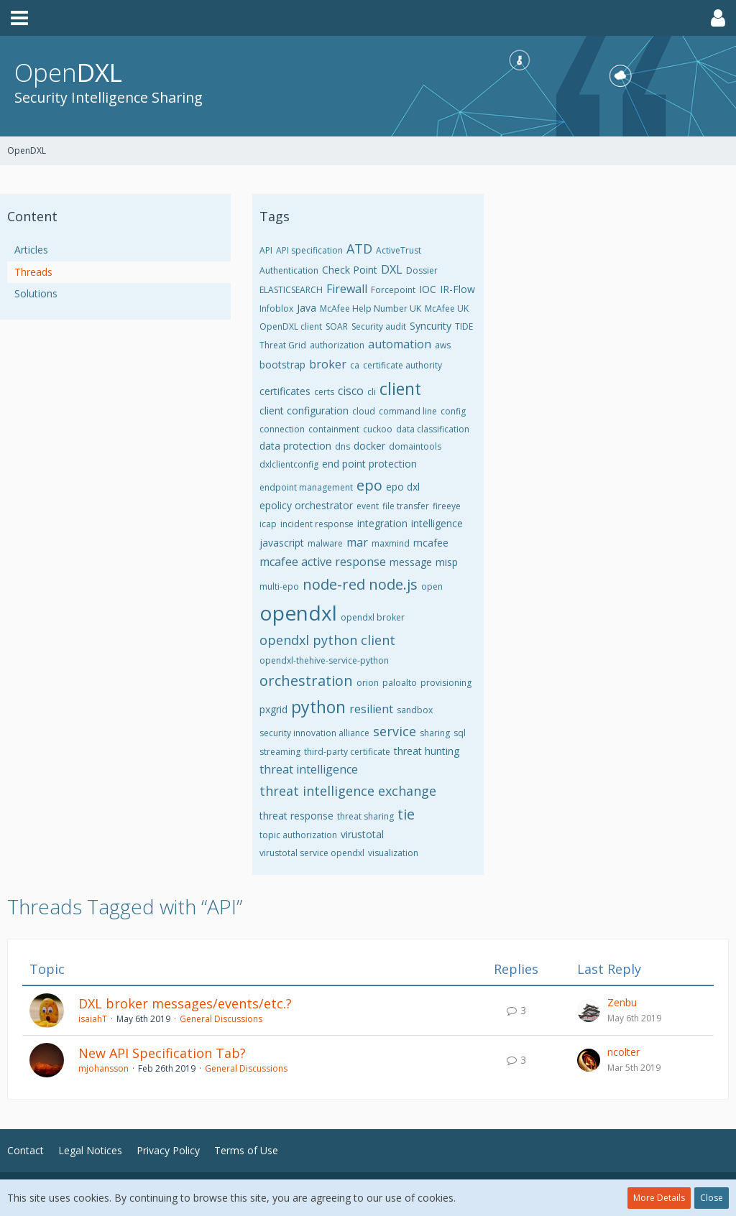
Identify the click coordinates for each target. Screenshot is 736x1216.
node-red (334, 584)
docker (369, 445)
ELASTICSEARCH (291, 290)
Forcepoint (393, 290)
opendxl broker (373, 617)
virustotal (362, 834)
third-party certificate (347, 752)
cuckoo (377, 429)
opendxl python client (327, 640)
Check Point (349, 270)
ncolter (623, 1052)
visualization (393, 853)
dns (342, 446)
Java (306, 308)
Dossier (422, 270)
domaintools (415, 446)
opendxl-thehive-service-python (324, 660)
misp (447, 562)
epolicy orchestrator (306, 505)
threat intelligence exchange (347, 790)
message (411, 562)
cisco (351, 391)
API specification (309, 250)
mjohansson (103, 1068)
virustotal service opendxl (311, 853)
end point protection (369, 463)
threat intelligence (308, 769)
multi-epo (279, 586)
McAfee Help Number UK (370, 308)
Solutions (36, 293)
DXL (391, 269)
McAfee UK (447, 308)
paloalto (399, 683)
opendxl (298, 612)
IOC (427, 289)
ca (354, 365)
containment (333, 429)
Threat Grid (282, 345)
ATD (359, 248)
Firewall (346, 289)
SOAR (337, 326)
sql (460, 733)
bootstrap (282, 364)
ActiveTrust (398, 250)
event (367, 506)
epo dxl (403, 486)
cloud (363, 411)
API (265, 250)
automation (399, 344)
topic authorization (298, 835)
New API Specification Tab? (162, 1053)
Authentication (288, 270)
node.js (393, 584)
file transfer (405, 506)
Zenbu (622, 1002)
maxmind (391, 543)
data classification (432, 429)
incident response (317, 524)
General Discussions (221, 1019)
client (400, 388)
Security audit (378, 326)
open (432, 586)
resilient (371, 709)
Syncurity (430, 326)
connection (282, 429)
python (318, 706)
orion (367, 683)
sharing (435, 733)
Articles (31, 249)
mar (357, 542)
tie (406, 814)
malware (325, 543)
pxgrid (273, 709)
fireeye (447, 506)
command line (408, 411)
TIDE (464, 326)
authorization (337, 345)
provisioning (446, 683)
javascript (281, 542)
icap (268, 524)
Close (711, 1198)
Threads (33, 272)
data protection (295, 445)
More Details (659, 1198)
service (394, 731)
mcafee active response (322, 562)
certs (324, 392)
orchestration (306, 680)
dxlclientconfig (288, 464)
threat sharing (365, 816)
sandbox (415, 710)
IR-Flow (457, 289)
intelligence (437, 523)
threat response (296, 815)
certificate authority (402, 365)
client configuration (304, 410)
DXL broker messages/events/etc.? (185, 1003)
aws (443, 345)
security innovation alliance (314, 733)
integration (382, 523)
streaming (279, 752)
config (453, 411)
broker (327, 364)
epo (369, 485)
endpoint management (306, 487)
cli (371, 392)
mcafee (430, 542)
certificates (284, 391)
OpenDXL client (290, 326)
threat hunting (426, 751)
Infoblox (276, 308)
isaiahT (92, 1019)
